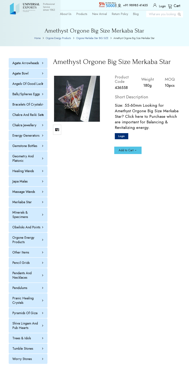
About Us (65, 14)
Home (37, 38)
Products (81, 14)
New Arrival (99, 14)
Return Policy (120, 14)
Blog (136, 14)
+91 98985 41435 (131, 5)
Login (121, 136)
